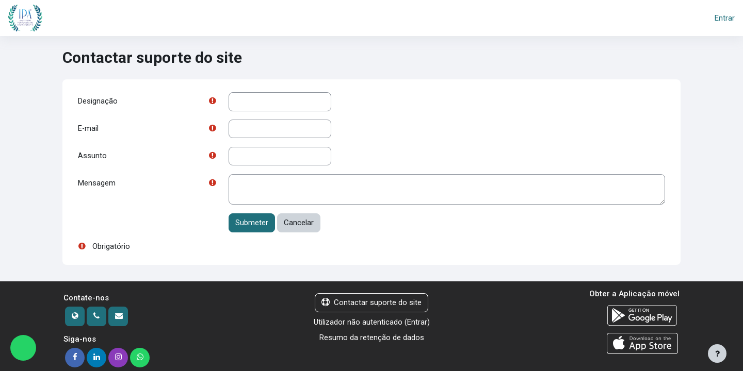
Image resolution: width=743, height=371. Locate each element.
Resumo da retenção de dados (371, 339)
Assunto (92, 156)
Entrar (725, 18)
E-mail (88, 129)
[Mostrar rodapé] (717, 353)
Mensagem (97, 184)
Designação (98, 101)
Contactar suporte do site (371, 304)
